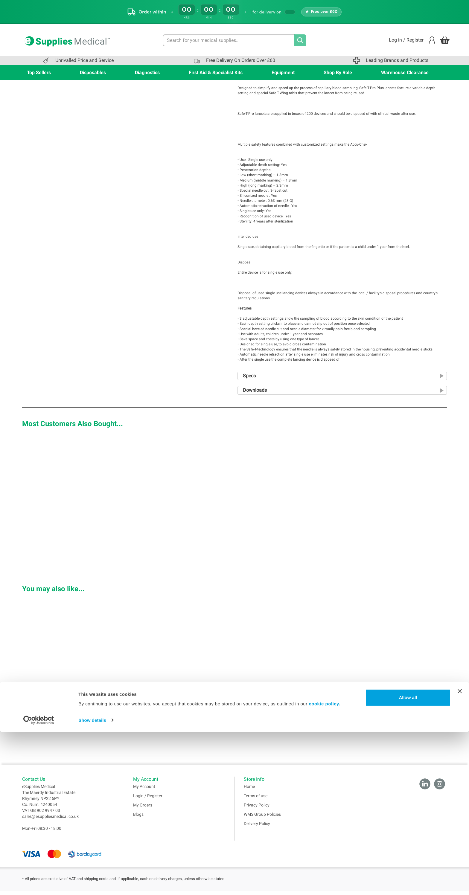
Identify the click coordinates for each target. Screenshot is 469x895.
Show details (92, 883)
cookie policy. (324, 866)
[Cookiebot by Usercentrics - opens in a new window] (39, 883)
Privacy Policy (256, 809)
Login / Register (147, 800)
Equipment (283, 72)
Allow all (408, 860)
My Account (144, 790)
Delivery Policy (257, 827)
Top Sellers (39, 72)
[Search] (300, 40)
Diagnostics (147, 72)
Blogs (138, 818)
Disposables (93, 72)
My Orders (142, 809)
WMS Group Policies (262, 818)
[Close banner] (460, 854)
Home (249, 790)
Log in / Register (412, 40)
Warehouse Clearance (405, 72)
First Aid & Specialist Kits (216, 72)
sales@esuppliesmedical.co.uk (50, 820)
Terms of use (255, 800)
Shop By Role (338, 72)
